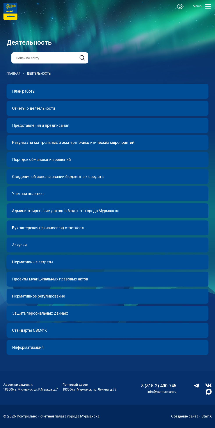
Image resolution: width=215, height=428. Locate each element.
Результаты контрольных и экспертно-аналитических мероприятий (73, 142)
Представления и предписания (40, 125)
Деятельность (39, 73)
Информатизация (28, 347)
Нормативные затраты (32, 262)
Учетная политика (28, 193)
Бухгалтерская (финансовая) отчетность (48, 227)
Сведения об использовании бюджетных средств (58, 176)
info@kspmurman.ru (161, 391)
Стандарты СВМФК (29, 330)
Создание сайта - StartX (191, 416)
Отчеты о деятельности (33, 108)
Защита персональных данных (40, 313)
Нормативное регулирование (38, 296)
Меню (202, 6)
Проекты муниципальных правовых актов (50, 279)
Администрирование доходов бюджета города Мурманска (65, 210)
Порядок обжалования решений (41, 159)
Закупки (19, 245)
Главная (13, 73)
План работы (24, 91)
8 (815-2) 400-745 (158, 385)
